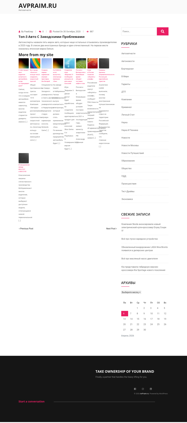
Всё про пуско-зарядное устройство (140, 240)
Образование (128, 161)
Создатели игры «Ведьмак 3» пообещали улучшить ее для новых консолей (69, 76)
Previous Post (26, 228)
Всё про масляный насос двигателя (140, 259)
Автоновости (128, 61)
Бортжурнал (128, 69)
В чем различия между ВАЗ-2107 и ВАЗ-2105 (24, 168)
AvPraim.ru (38, 5)
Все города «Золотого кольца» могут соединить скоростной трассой (35, 75)
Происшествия (129, 184)
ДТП (124, 92)
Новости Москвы (130, 146)
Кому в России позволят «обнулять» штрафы (91, 74)
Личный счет (128, 115)
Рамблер (28, 31)
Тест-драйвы (128, 192)
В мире (125, 76)
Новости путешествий (133, 153)
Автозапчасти (129, 53)
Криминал (127, 107)
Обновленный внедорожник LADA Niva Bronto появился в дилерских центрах (145, 250)
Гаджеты (126, 84)
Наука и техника (130, 130)
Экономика (127, 200)
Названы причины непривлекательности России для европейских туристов (104, 75)
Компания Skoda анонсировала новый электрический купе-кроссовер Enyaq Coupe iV (144, 228)
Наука (125, 123)
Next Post (111, 228)
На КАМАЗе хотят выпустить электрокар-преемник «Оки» (57, 75)
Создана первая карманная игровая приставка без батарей (46, 75)
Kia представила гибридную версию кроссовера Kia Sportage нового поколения (143, 269)
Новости (126, 138)
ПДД (124, 177)
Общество (127, 169)
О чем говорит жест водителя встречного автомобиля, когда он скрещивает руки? (24, 78)
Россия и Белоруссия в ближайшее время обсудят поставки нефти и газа (80, 76)
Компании (127, 99)
